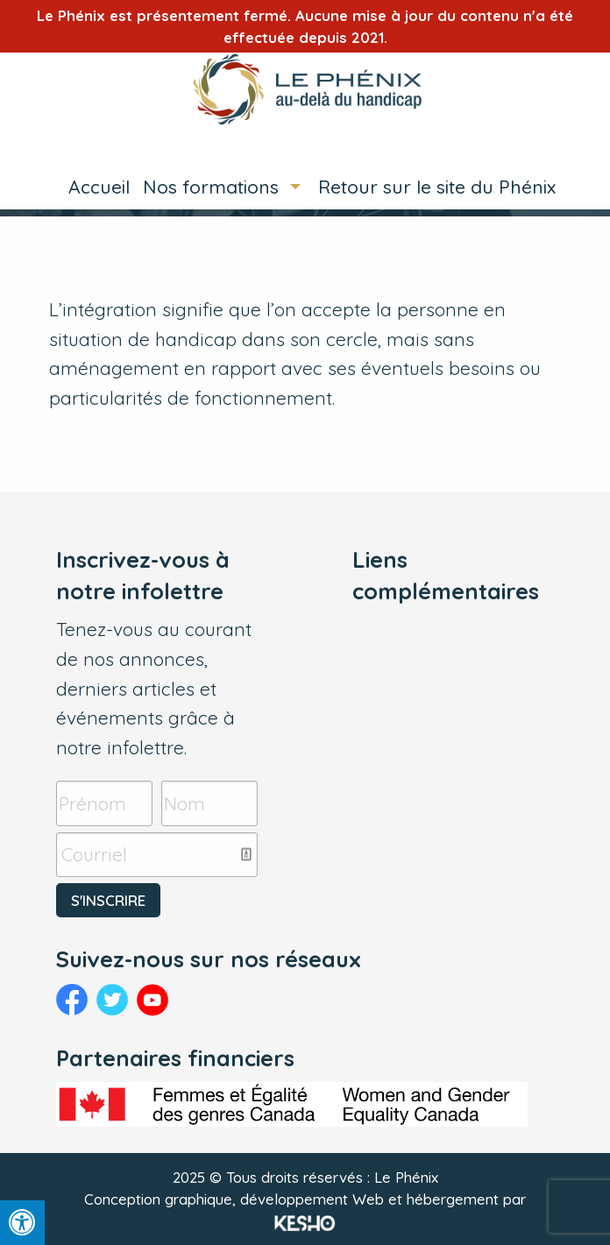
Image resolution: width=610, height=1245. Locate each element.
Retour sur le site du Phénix (437, 186)
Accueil (99, 186)
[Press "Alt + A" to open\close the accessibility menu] (22, 1222)
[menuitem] (92, 187)
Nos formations (211, 186)
